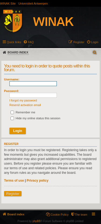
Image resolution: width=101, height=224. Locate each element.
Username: (11, 79)
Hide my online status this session (35, 118)
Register (12, 194)
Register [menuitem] (78, 42)
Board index (18, 52)
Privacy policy (37, 180)
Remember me (23, 112)
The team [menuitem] (81, 214)
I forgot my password (23, 100)
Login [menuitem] (94, 42)
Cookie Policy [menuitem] (60, 214)
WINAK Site (8, 3)
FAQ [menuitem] (31, 42)
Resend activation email (25, 105)
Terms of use (14, 180)
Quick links (14, 42)
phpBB (37, 221)
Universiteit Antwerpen (33, 3)
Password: (11, 91)
